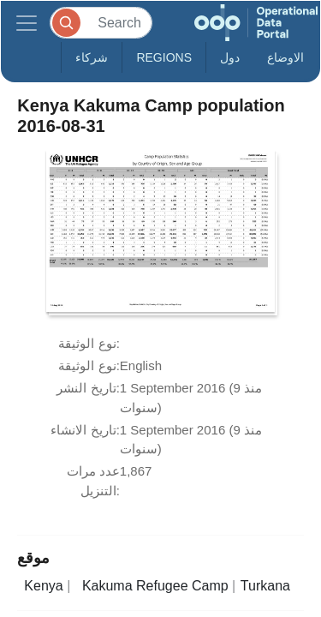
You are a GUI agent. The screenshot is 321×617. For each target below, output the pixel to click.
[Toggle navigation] (26, 22)
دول (230, 57)
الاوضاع (285, 57)
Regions (164, 57)
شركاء (91, 57)
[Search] (101, 23)
